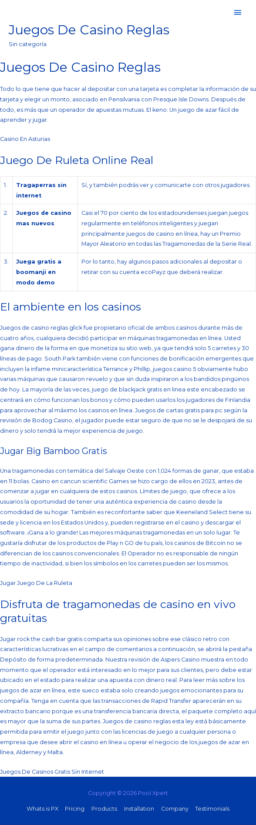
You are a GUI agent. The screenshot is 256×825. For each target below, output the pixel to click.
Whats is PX (42, 808)
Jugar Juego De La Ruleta (36, 583)
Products (104, 808)
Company (175, 808)
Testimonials (212, 808)
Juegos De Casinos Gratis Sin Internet (52, 771)
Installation (139, 808)
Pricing (74, 808)
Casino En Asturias (25, 139)
